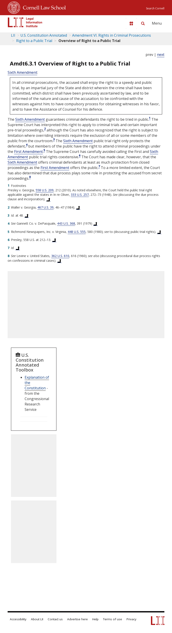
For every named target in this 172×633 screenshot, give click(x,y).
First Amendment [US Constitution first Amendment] (28, 151)
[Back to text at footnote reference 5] (159, 232)
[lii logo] (25, 22)
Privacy (131, 619)
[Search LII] (143, 23)
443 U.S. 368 (66, 223)
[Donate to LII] (131, 23)
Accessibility (18, 619)
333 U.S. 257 (80, 194)
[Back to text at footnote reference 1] (48, 199)
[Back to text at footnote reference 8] (59, 260)
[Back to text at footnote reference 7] (17, 248)
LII (13, 35)
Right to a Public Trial (33, 40)
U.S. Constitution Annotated (43, 35)
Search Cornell (155, 8)
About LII (37, 619)
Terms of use (112, 619)
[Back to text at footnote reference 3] (26, 215)
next (160, 54)
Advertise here (77, 619)
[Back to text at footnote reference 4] (95, 223)
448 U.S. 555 (77, 232)
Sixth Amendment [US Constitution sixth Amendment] (22, 72)
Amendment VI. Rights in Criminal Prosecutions (111, 35)
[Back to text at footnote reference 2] (78, 207)
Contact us (55, 619)
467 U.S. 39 (45, 207)
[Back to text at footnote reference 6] (54, 240)
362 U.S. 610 (60, 256)
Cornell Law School (43, 7)
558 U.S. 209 (45, 190)
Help (95, 619)
